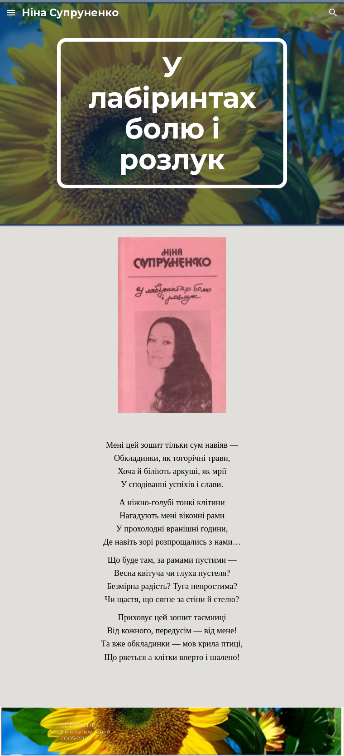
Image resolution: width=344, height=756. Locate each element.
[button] (11, 12)
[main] (172, 113)
